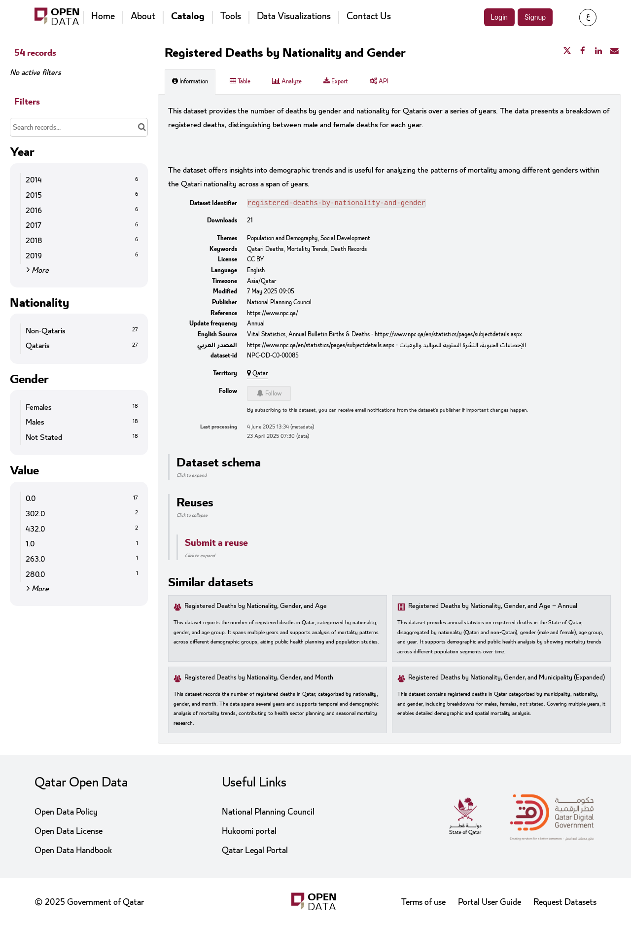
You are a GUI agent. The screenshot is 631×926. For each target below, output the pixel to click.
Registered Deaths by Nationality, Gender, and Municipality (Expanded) (506, 678)
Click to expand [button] (191, 476)
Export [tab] (335, 81)
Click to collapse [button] (192, 516)
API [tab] (379, 81)
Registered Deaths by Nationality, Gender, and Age (255, 607)
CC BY (255, 260)
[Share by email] (614, 51)
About (143, 16)
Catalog (188, 16)
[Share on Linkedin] (598, 51)
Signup (535, 17)
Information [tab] (190, 81)
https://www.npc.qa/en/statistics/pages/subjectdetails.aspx (448, 335)
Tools (230, 16)
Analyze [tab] (287, 81)
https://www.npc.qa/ (272, 314)
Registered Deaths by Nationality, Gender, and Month (258, 678)
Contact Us (369, 16)
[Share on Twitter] (567, 51)
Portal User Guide (489, 902)
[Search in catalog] (142, 127)
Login (499, 17)
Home (103, 16)
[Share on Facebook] (583, 51)
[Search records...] (79, 127)
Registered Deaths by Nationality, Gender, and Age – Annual (492, 607)
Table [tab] (240, 81)
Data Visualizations (294, 16)
